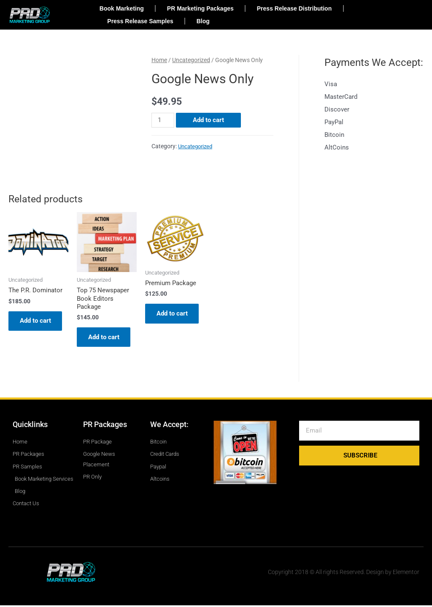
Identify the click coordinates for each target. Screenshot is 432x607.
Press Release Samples (140, 21)
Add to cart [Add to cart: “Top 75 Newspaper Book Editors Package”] (105, 338)
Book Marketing (122, 8)
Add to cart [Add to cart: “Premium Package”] (173, 314)
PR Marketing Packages (200, 8)
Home (159, 60)
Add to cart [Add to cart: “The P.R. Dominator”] (36, 321)
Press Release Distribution (294, 8)
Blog (203, 21)
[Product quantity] (162, 120)
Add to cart (208, 120)
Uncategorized (191, 60)
